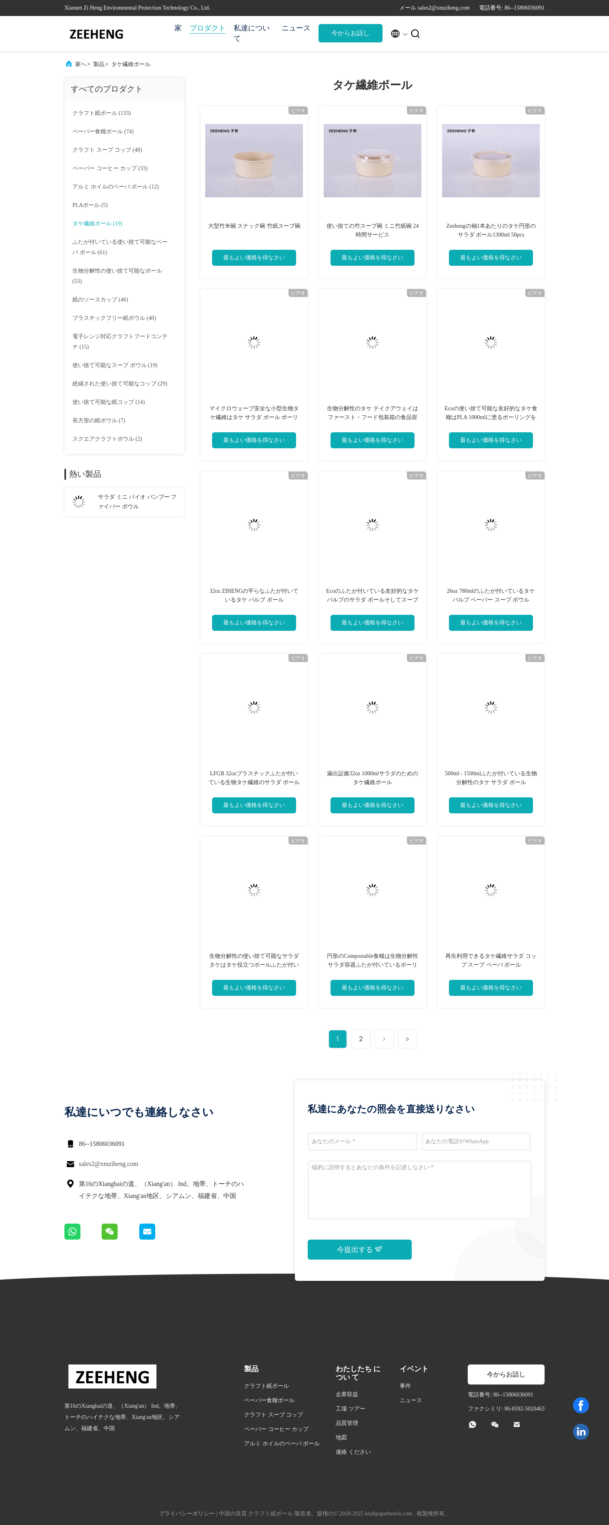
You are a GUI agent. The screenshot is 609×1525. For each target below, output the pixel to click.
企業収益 (347, 1394)
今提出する (360, 1249)
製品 (98, 64)
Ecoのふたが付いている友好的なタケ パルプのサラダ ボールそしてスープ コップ (372, 600)
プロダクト (208, 28)
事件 (405, 1386)
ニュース (296, 28)
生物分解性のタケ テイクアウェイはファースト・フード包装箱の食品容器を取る (372, 417)
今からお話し (350, 33)
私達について (252, 33)
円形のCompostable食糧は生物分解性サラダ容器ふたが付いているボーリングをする (372, 965)
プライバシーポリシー (187, 1514)
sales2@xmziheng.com (108, 1163)
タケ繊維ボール (130, 64)
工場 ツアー (350, 1409)
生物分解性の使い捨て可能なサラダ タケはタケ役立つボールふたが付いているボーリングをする (254, 965)
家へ (80, 64)
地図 (341, 1438)
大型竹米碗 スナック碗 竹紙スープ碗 (254, 226)
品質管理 (347, 1423)
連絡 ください (353, 1452)
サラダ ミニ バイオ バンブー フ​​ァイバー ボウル (137, 502)
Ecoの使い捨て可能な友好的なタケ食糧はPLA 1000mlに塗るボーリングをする (491, 417)
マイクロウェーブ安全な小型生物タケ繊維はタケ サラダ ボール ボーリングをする (254, 417)
